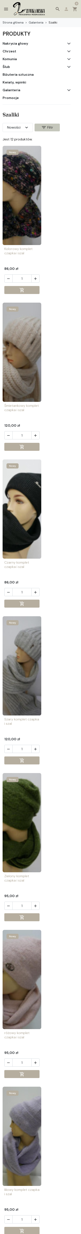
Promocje (11, 98)
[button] (57, 9)
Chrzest (9, 51)
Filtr (47, 127)
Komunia (10, 59)
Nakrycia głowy (15, 43)
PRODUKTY (16, 33)
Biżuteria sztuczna (18, 74)
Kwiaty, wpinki (14, 82)
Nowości (18, 127)
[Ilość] (20, 283)
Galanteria (11, 90)
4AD (65, 1230)
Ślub (6, 67)
